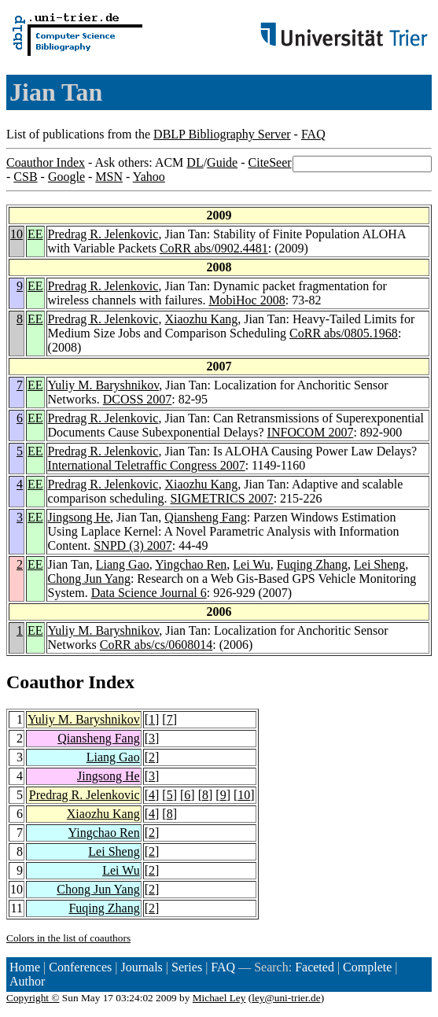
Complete (367, 967)
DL (194, 162)
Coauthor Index (45, 162)
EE (35, 234)
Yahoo (149, 176)
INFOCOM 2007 (310, 432)
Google (66, 176)
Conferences (80, 967)
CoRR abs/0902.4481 (214, 248)
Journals (141, 967)
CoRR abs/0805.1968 (343, 333)
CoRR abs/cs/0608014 (156, 644)
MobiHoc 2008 (246, 300)
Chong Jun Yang (89, 578)
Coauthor (44, 682)
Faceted (314, 967)
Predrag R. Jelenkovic (103, 234)
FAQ (313, 134)
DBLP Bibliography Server (222, 134)
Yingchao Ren (190, 564)
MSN (109, 176)
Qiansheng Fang (205, 517)
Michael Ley (219, 998)
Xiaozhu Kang (200, 319)
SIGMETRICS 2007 (222, 498)
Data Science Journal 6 (149, 592)
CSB (25, 176)
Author (27, 981)
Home (24, 967)
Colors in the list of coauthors (68, 938)
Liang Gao (122, 564)
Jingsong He (79, 517)
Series (186, 967)
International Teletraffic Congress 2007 (146, 465)
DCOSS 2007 (137, 399)
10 (16, 234)
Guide (222, 162)
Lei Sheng (379, 564)
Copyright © (33, 998)
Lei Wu (252, 564)
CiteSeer (270, 162)
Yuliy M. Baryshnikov (104, 385)
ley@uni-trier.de (286, 998)
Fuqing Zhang (312, 564)
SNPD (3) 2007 (133, 545)
